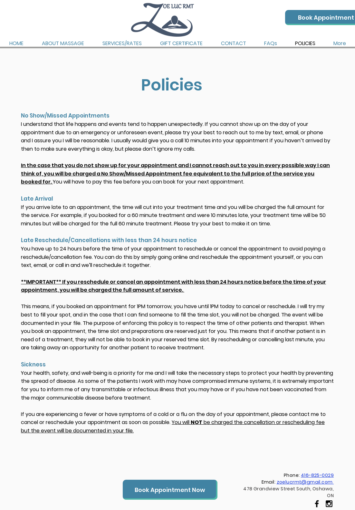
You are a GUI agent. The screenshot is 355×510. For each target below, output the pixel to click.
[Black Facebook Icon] (316, 503)
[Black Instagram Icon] (329, 503)
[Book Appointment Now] (170, 490)
